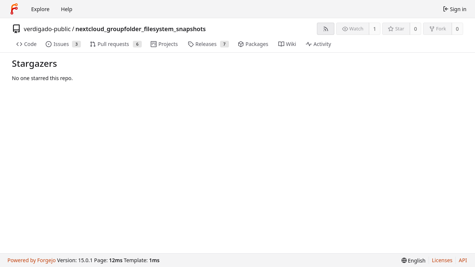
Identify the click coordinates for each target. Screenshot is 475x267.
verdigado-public (47, 29)
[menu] (414, 260)
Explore (40, 9)
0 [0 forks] (457, 28)
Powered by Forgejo (31, 260)
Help (66, 9)
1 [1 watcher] (374, 28)
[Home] (14, 9)
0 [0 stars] (415, 28)
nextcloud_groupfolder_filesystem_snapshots (140, 29)
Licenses (442, 260)
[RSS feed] (325, 29)
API (463, 260)
